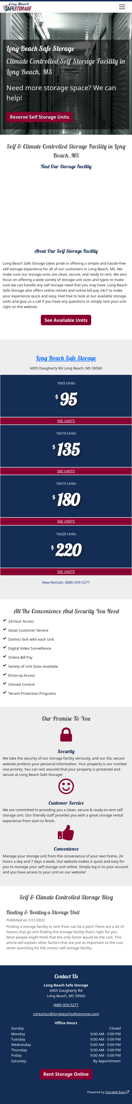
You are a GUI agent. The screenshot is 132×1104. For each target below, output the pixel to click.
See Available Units (66, 320)
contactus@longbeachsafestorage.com (66, 1013)
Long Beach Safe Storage (66, 358)
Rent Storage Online (66, 1074)
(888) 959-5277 (66, 1004)
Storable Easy (117, 1092)
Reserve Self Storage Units (39, 117)
